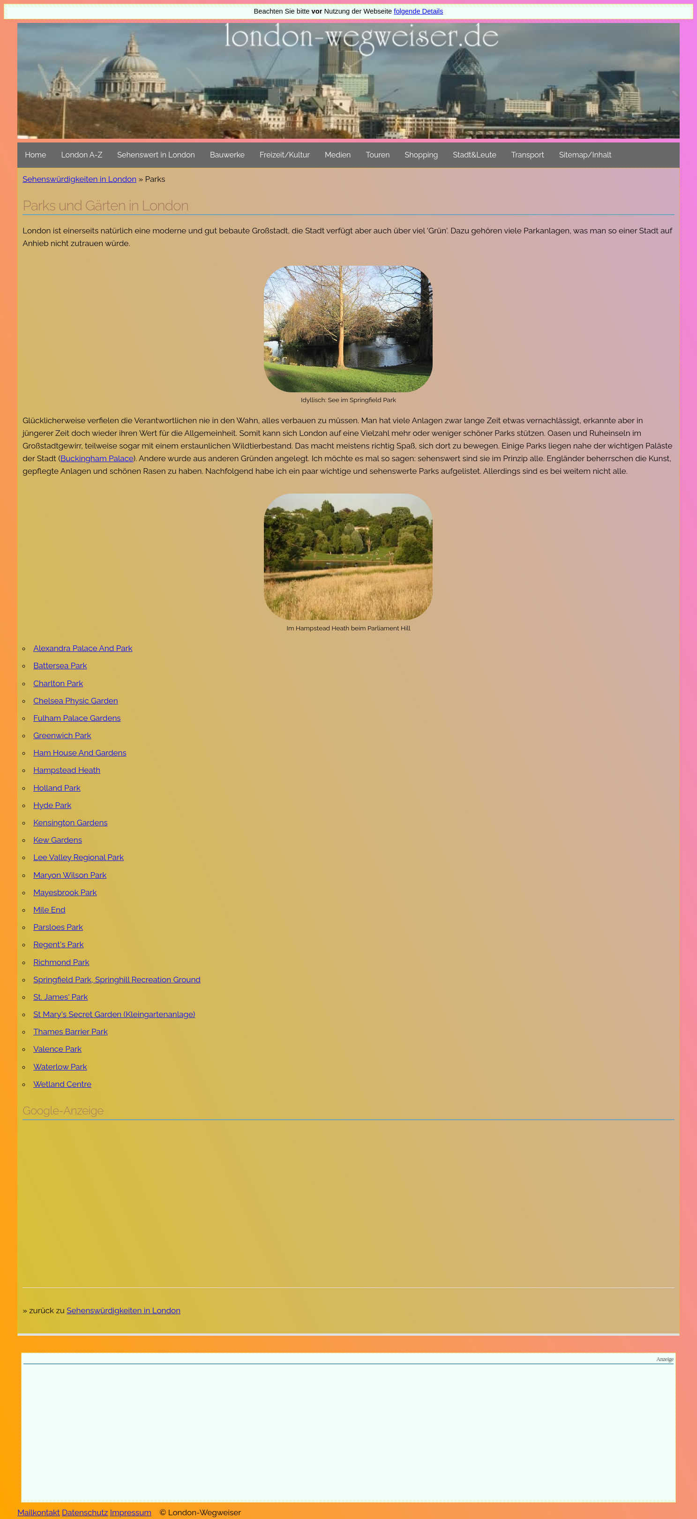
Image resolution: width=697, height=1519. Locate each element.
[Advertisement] (348, 1195)
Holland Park (57, 788)
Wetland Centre (62, 1084)
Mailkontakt (38, 1512)
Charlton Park (58, 683)
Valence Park (57, 1049)
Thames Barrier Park (70, 1031)
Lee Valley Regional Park (78, 857)
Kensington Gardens (70, 822)
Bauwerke (227, 154)
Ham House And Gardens (79, 752)
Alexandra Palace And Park (82, 648)
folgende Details (418, 11)
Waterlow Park (60, 1066)
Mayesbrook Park (65, 892)
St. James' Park (60, 997)
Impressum (130, 1512)
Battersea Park (60, 665)
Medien (338, 154)
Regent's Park (58, 944)
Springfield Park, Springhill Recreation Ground (117, 979)
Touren (378, 154)
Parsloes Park (58, 927)
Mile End (49, 909)
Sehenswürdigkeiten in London (79, 179)
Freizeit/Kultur (285, 154)
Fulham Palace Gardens (76, 718)
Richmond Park (61, 962)
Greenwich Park (62, 735)
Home (35, 154)
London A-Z (81, 154)
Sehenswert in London (156, 154)
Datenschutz (85, 1512)
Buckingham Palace (97, 458)
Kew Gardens (57, 840)
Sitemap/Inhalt (585, 154)
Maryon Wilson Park (69, 875)
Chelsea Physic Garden (75, 700)
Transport (527, 154)
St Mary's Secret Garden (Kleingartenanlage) (114, 1014)
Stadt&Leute (474, 154)
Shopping (421, 154)
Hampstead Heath (66, 770)
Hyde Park (52, 805)
